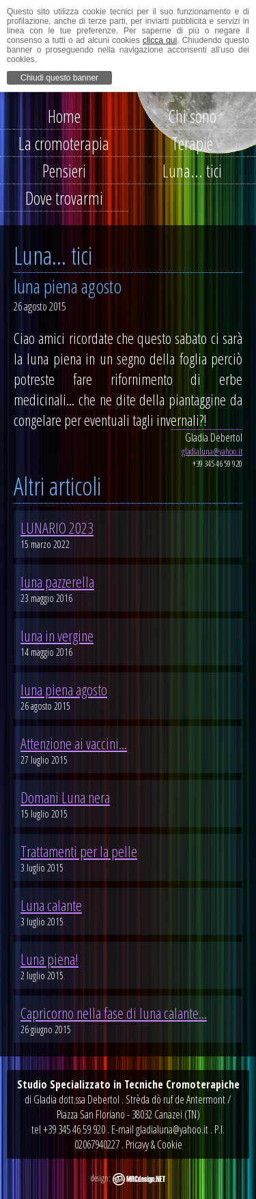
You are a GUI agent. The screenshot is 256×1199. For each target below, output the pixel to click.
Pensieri (64, 170)
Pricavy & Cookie (154, 1144)
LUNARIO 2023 (57, 527)
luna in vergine (57, 635)
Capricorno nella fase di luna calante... (113, 1012)
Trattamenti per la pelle (78, 851)
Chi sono (192, 116)
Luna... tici (192, 170)
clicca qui (160, 40)
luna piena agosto (63, 689)
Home (64, 116)
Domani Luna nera (65, 797)
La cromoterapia (63, 143)
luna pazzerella (57, 581)
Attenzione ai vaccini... (73, 743)
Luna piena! (49, 959)
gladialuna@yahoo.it (212, 451)
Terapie (192, 143)
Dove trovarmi (64, 198)
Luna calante (51, 905)
